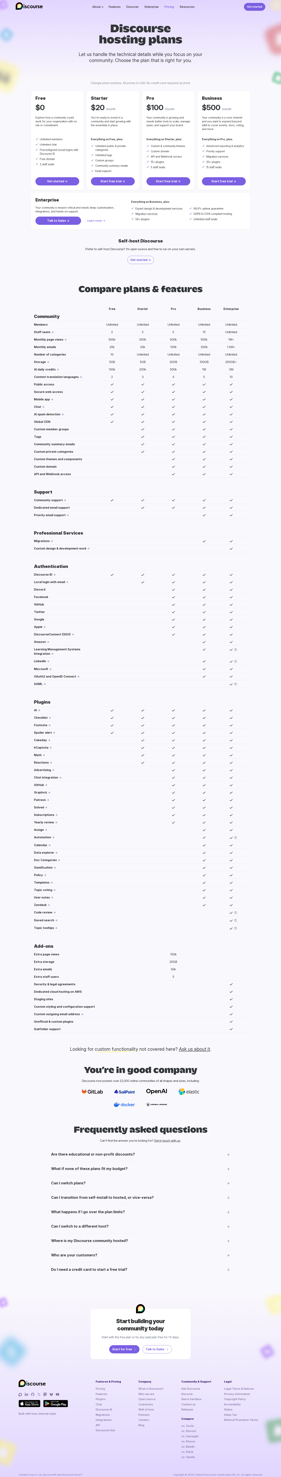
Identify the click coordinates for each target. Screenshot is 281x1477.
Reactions (41, 762)
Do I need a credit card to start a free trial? (89, 1269)
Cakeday (40, 740)
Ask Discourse (190, 1388)
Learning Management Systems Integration (57, 651)
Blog (141, 1425)
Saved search (44, 920)
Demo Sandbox (191, 1399)
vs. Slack (187, 1451)
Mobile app (42, 399)
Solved (39, 807)
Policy (38, 875)
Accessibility (232, 1404)
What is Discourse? (151, 1388)
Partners (144, 1414)
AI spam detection (47, 414)
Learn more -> (96, 220)
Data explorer (44, 852)
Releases (187, 1409)
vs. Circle (187, 1426)
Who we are (146, 1394)
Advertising (42, 770)
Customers (145, 1404)
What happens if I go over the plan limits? (88, 1212)
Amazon (40, 642)
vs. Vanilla (188, 1457)
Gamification (43, 867)
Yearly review (44, 822)
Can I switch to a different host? (80, 1226)
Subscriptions (44, 815)
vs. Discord (188, 1431)
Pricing (169, 7)
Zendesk (40, 905)
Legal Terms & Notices (239, 1388)
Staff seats (42, 332)
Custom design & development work (60, 548)
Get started (254, 6)
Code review (43, 912)
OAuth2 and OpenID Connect (55, 676)
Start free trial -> (112, 181)
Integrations (104, 1420)
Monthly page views (48, 339)
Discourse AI (104, 1409)
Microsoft (41, 669)
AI (35, 710)
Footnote (40, 725)
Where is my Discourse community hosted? (89, 1241)
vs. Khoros (188, 1441)
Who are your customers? (74, 1255)
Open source (146, 1399)
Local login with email (49, 582)
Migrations (42, 541)
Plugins (100, 1399)
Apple (38, 627)
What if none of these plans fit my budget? (89, 1169)
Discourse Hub (105, 1430)
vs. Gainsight (189, 1436)
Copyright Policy (235, 1399)
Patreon (40, 800)
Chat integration (46, 777)
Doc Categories (45, 860)
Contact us (188, 1404)
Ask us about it (194, 1049)
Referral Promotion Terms (241, 1420)
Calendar (40, 845)
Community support (48, 500)
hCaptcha (41, 747)
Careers (143, 1420)
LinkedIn (40, 661)
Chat (37, 407)
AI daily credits (45, 369)
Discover (132, 7)
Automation (42, 837)
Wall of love (146, 1409)
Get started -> (57, 181)
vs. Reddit (187, 1446)
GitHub (39, 785)
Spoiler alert (43, 732)
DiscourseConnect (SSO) (52, 634)
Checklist (41, 717)
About (96, 7)
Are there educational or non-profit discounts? (93, 1154)
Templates (41, 882)
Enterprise (152, 7)
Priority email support (50, 515)
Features (115, 7)
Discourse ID (43, 574)
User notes (42, 897)
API (98, 1425)
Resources (187, 7)
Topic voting (43, 890)
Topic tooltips (44, 928)
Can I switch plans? (68, 1183)
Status (228, 1409)
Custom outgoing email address (57, 1014)
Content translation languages (56, 377)
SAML (38, 684)
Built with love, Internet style (37, 1413)
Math (38, 755)
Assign (39, 830)
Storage (40, 362)
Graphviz (40, 792)
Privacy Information (237, 1394)
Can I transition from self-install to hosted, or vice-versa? (102, 1197)
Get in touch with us (167, 1140)
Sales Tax (230, 1414)
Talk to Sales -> (58, 220)
